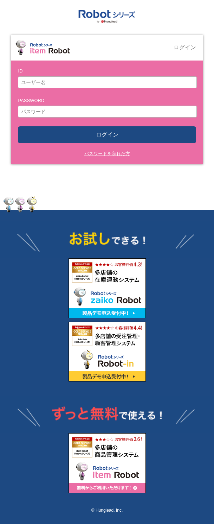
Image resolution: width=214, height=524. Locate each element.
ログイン (107, 135)
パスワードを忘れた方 (107, 153)
